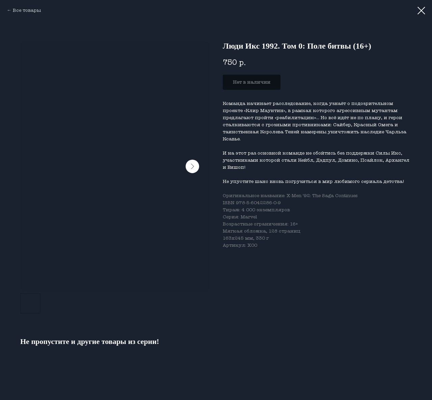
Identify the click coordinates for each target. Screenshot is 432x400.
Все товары (27, 10)
